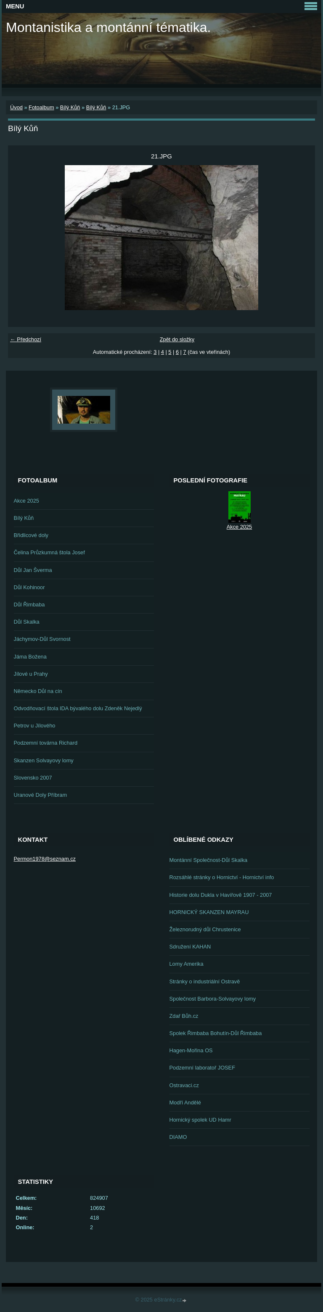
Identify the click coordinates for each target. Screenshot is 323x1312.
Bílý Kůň (70, 107)
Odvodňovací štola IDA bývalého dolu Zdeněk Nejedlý (78, 708)
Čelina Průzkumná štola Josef (49, 552)
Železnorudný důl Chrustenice (205, 929)
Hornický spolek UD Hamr (200, 1120)
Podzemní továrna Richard (46, 743)
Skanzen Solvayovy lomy (44, 760)
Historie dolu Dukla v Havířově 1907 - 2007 (220, 895)
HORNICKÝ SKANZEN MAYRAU (209, 912)
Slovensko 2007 (33, 778)
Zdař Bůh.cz (184, 1016)
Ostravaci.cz (184, 1085)
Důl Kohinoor (29, 587)
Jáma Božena (30, 656)
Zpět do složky (177, 339)
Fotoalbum (41, 107)
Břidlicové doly (31, 535)
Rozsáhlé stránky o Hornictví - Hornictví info (221, 877)
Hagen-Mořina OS (191, 1050)
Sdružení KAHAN (190, 946)
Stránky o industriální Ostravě (204, 981)
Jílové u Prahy (31, 674)
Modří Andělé (185, 1102)
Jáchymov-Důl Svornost (42, 639)
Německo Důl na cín (38, 691)
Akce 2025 (26, 501)
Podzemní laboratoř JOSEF (202, 1067)
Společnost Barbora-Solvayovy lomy (212, 999)
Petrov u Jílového (35, 725)
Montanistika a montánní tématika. (108, 27)
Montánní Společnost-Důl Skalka (208, 860)
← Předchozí (25, 339)
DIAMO (178, 1137)
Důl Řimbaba (29, 604)
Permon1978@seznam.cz (45, 859)
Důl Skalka (27, 622)
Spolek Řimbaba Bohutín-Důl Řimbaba (215, 1033)
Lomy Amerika (186, 964)
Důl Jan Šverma (33, 570)
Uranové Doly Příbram (40, 795)
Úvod (16, 107)
